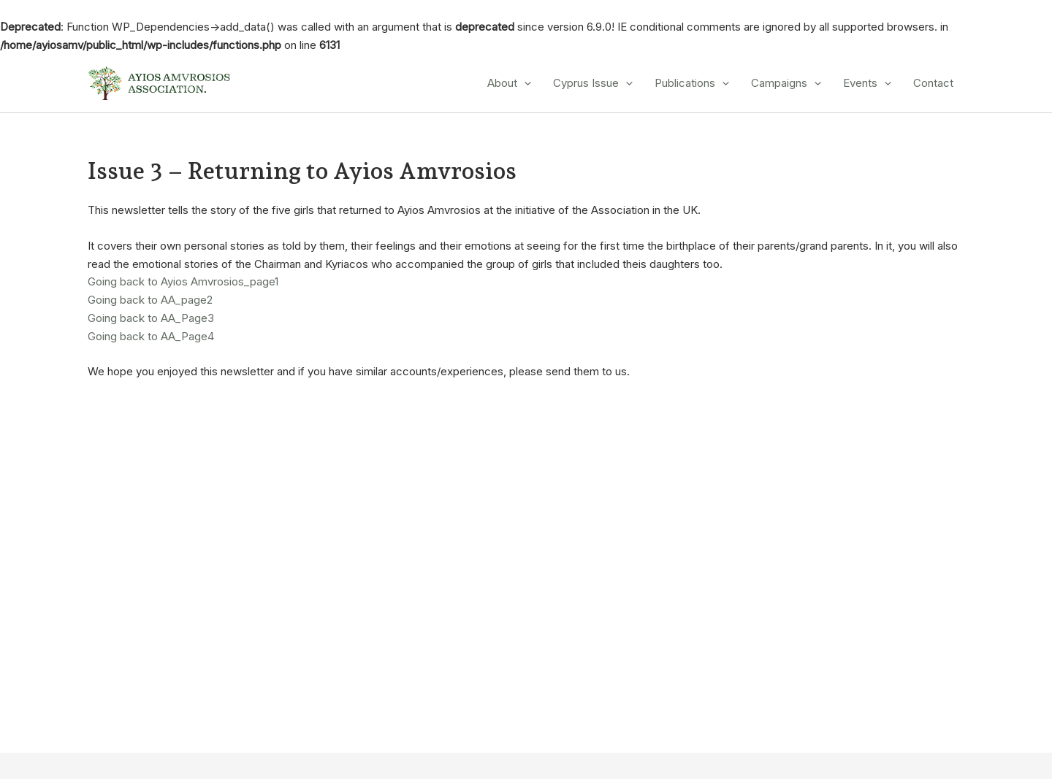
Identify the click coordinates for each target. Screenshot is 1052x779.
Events (867, 83)
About (509, 83)
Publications (692, 83)
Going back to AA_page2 (150, 300)
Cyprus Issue (593, 83)
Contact (933, 83)
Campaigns (786, 83)
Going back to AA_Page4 (151, 336)
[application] (524, 83)
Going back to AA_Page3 (151, 318)
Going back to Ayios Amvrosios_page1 (183, 281)
